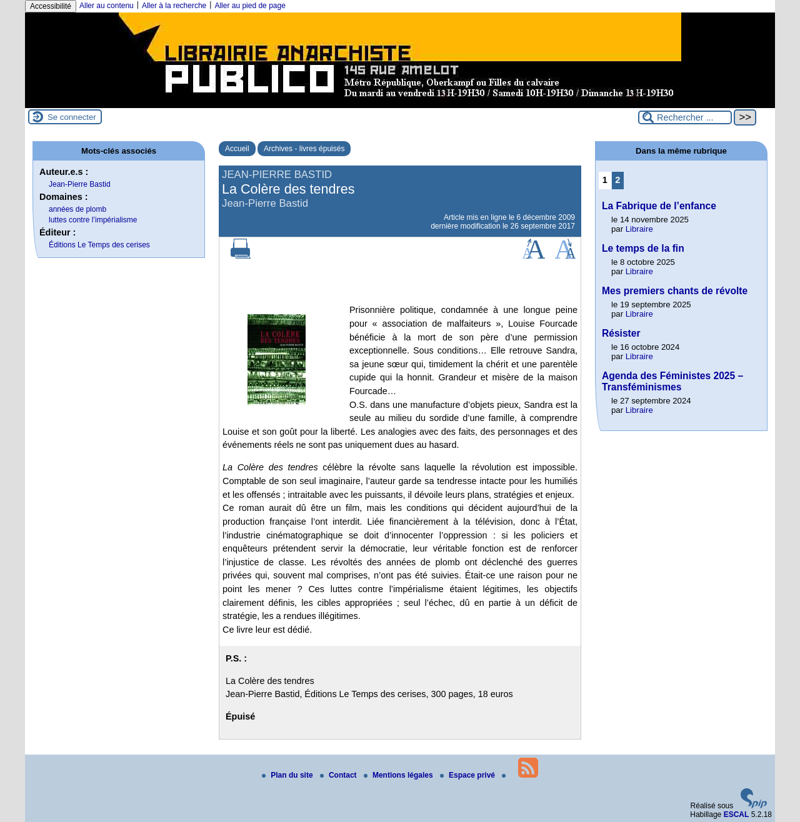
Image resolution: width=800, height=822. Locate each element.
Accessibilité (50, 6)
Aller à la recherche (174, 5)
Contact (339, 775)
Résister (621, 333)
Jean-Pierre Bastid (80, 184)
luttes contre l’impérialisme (93, 219)
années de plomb (77, 209)
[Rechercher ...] (685, 117)
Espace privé (468, 775)
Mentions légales (399, 775)
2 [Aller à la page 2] (617, 180)
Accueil (237, 148)
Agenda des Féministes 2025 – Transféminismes (672, 381)
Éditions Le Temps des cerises (99, 244)
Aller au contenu (106, 5)
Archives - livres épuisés (304, 148)
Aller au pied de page (249, 5)
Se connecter (72, 117)
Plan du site (288, 775)
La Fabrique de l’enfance (659, 206)
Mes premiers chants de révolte (675, 290)
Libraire (639, 229)
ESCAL (736, 814)
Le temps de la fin (643, 248)
